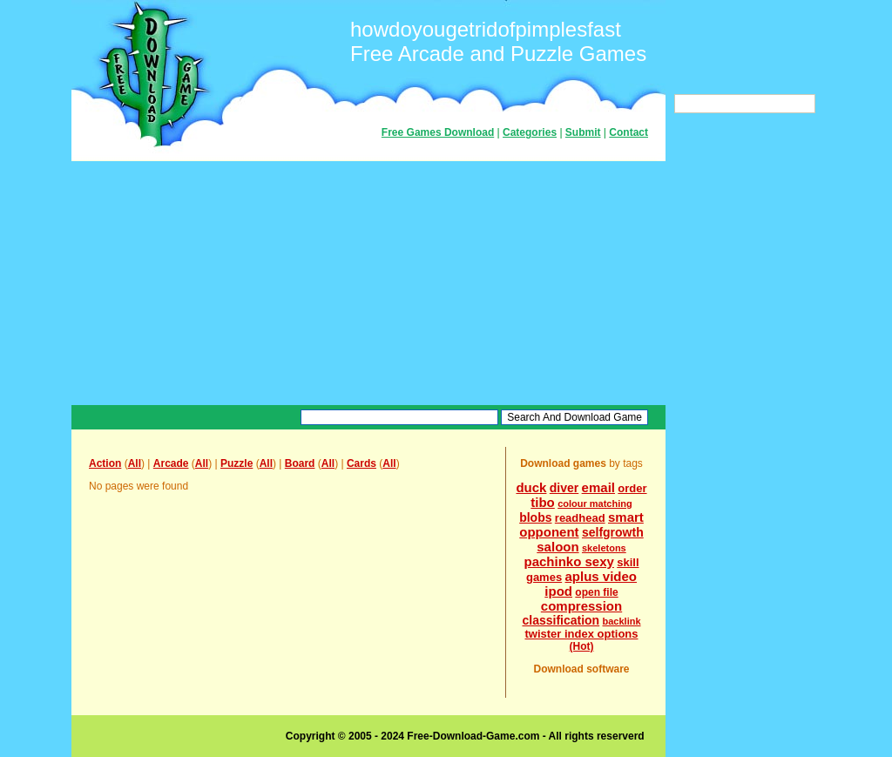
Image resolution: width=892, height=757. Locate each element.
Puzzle (236, 463)
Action (105, 463)
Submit (583, 132)
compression (581, 605)
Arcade (171, 463)
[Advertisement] (368, 283)
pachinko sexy (568, 561)
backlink (622, 621)
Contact (628, 132)
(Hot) (582, 646)
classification (560, 620)
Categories (530, 132)
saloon (557, 546)
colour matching (595, 503)
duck (531, 487)
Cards (361, 463)
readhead (580, 517)
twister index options (581, 633)
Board (300, 463)
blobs (535, 517)
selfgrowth (613, 532)
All (134, 463)
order (632, 488)
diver (564, 488)
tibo (542, 502)
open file (596, 592)
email (598, 487)
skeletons (604, 548)
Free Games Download (438, 132)
